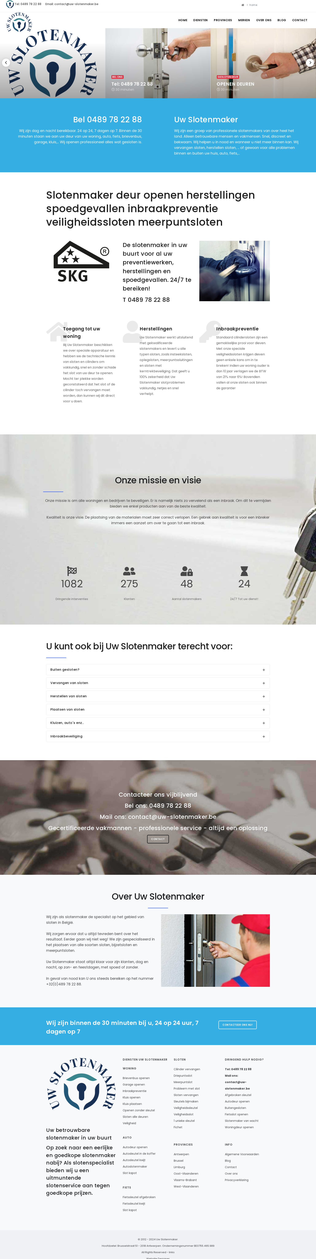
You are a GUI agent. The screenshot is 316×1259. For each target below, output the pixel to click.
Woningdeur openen (239, 1127)
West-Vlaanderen (186, 1186)
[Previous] (6, 63)
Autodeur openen (135, 1147)
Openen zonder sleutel (139, 1110)
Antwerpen (181, 1154)
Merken (244, 20)
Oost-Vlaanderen (186, 1174)
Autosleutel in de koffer (139, 1154)
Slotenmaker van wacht (242, 1121)
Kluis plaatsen (132, 1104)
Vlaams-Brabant (185, 1180)
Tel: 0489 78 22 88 (28, 4)
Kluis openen (131, 1097)
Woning (129, 1068)
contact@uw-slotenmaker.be (172, 817)
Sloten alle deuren (135, 1117)
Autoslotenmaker (135, 1167)
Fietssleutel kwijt (134, 1204)
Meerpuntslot (183, 1082)
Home (182, 20)
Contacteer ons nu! (237, 1025)
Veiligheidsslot (183, 1114)
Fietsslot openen (236, 1114)
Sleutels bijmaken (186, 1101)
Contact (300, 20)
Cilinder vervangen (187, 1069)
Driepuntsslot (183, 1076)
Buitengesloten (235, 1108)
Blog (282, 20)
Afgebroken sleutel (238, 1095)
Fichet (178, 1127)
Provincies (223, 20)
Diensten (200, 20)
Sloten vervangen (186, 1095)
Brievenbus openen (136, 1078)
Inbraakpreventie (135, 1091)
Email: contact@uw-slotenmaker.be (71, 4)
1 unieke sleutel (184, 1121)
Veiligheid (129, 1123)
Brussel (178, 1161)
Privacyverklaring (236, 1180)
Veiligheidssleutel (186, 1108)
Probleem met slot (187, 1089)
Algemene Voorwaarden (242, 1154)
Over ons (264, 20)
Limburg (179, 1167)
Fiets (127, 1187)
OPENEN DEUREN (236, 84)
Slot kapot (130, 1173)
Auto (127, 1137)
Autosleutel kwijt (134, 1160)
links (172, 1252)
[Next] (310, 63)
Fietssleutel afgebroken (139, 1197)
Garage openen (134, 1085)
